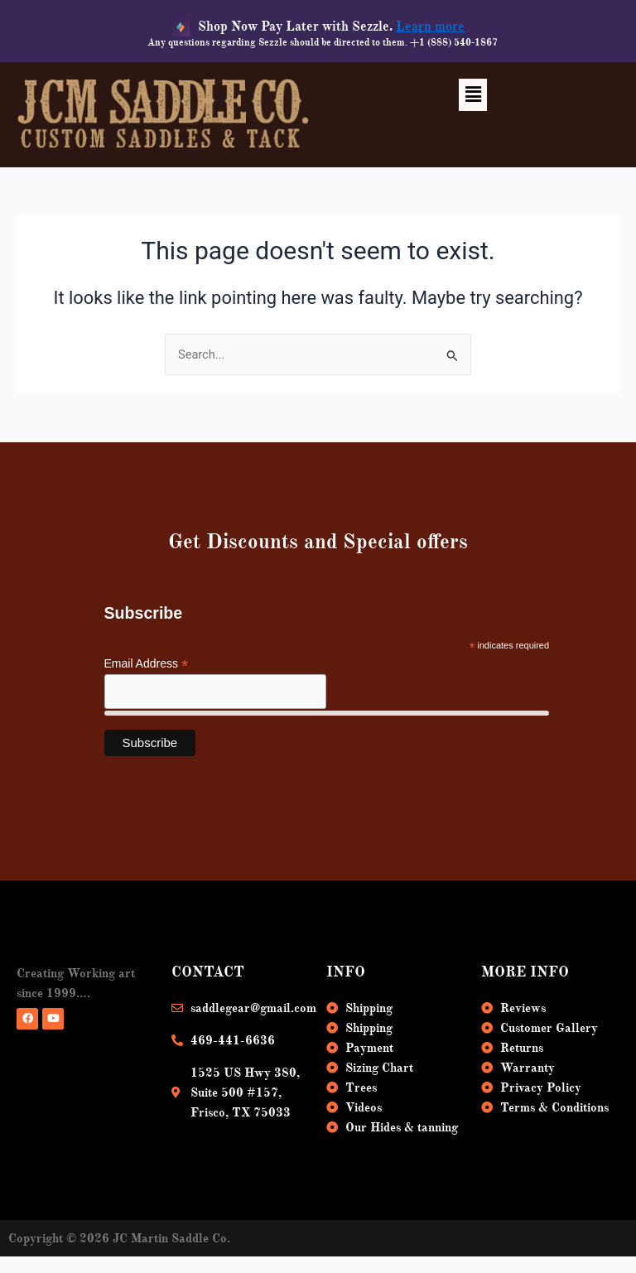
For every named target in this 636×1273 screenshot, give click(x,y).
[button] (473, 94)
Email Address (146, 664)
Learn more (430, 26)
